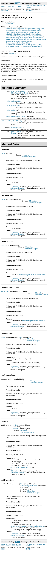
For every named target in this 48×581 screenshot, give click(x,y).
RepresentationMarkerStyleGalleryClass (18, 41)
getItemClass (15, 108)
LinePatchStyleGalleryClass (14, 36)
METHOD (4, 10)
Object (23, 92)
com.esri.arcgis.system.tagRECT (21, 481)
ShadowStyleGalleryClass (14, 46)
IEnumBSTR (6, 124)
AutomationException (29, 162)
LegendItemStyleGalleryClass (30, 34)
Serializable (9, 23)
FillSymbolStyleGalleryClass (30, 32)
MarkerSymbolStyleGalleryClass (16, 39)
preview (13, 136)
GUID (8, 108)
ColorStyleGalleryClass (13, 32)
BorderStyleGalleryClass (13, 30)
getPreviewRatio (16, 131)
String (8, 103)
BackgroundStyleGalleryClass (34, 29)
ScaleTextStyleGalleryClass (32, 45)
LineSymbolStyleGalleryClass (33, 36)
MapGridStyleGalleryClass (14, 37)
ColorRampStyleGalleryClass (31, 30)
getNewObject (15, 119)
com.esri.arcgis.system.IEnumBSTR (33, 330)
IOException (26, 160)
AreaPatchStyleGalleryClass (15, 29)
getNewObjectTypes (17, 124)
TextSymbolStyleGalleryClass (32, 46)
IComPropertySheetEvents (19, 94)
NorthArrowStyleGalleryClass (36, 39)
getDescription (16, 103)
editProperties (15, 92)
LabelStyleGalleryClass (13, 34)
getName (14, 113)
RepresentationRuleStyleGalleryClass (18, 43)
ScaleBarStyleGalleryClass (14, 45)
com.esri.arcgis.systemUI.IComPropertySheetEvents (27, 542)
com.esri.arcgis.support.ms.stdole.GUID (32, 282)
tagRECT (14, 138)
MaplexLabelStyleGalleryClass (33, 37)
